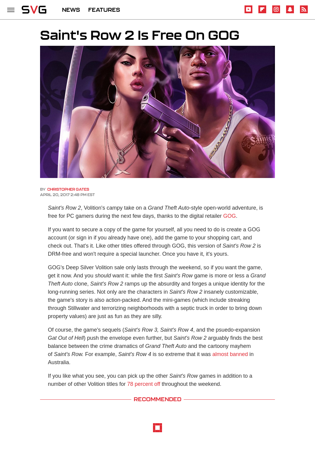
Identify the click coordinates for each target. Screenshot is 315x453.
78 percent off (143, 384)
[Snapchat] (290, 12)
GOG (229, 216)
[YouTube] (248, 12)
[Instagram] (276, 12)
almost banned (230, 354)
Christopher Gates (68, 189)
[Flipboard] (262, 12)
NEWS (71, 9)
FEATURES (104, 9)
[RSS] (304, 12)
